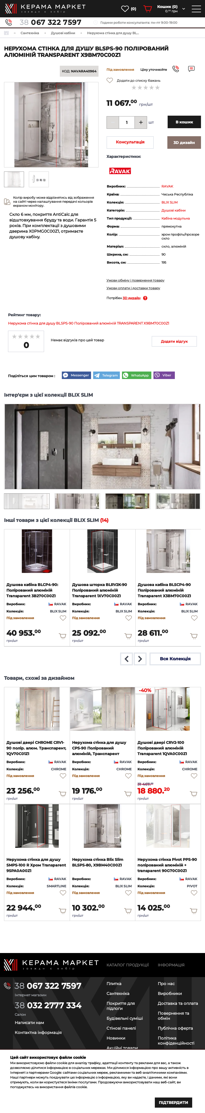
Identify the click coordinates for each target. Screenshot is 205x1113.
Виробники (170, 993)
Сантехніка (118, 993)
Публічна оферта (175, 1028)
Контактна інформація (38, 1032)
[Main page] (51, 965)
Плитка (114, 983)
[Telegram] (106, 376)
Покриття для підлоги (121, 1006)
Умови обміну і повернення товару (135, 280)
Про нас (166, 983)
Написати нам (29, 1022)
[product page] (37, 551)
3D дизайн (131, 298)
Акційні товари (122, 1047)
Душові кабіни (173, 210)
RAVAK (167, 186)
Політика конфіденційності (176, 1041)
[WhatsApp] (136, 376)
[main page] (45, 9)
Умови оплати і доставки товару (133, 288)
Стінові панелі (121, 1028)
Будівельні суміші (125, 1018)
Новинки (116, 1038)
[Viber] (164, 376)
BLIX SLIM (169, 202)
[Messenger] (76, 376)
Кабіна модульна (175, 218)
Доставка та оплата (178, 1003)
